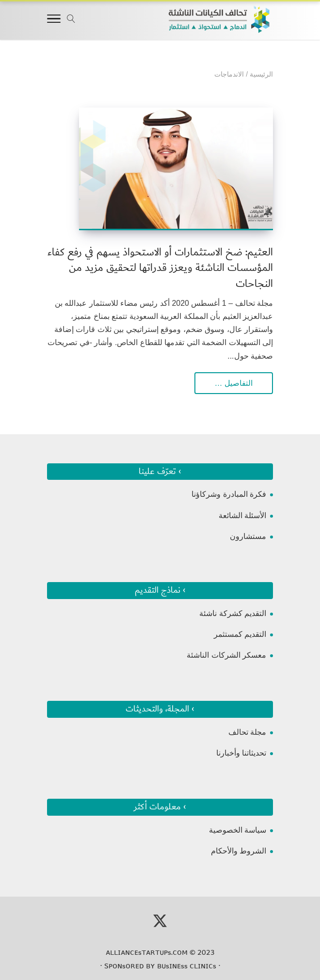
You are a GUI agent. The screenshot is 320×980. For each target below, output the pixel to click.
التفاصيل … (234, 383)
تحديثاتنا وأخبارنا (241, 753)
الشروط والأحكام (238, 851)
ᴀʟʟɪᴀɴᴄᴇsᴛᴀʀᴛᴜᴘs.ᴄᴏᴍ (147, 952)
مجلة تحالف (247, 732)
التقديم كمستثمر (240, 634)
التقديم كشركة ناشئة (232, 613)
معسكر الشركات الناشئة (226, 655)
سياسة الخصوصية (237, 830)
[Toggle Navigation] (54, 20)
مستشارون (248, 536)
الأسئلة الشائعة (242, 515)
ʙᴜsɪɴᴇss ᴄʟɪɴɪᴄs (186, 966)
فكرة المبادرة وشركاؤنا (229, 494)
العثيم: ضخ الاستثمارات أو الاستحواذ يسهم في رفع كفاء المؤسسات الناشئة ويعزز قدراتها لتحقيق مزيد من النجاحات (160, 267)
